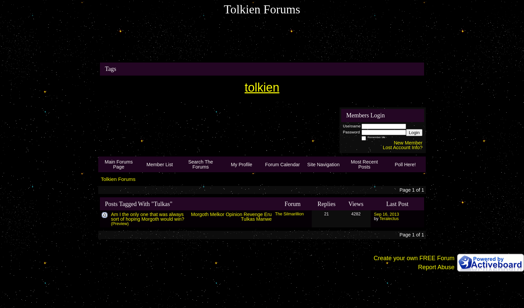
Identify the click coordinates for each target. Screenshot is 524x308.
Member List (159, 164)
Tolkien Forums (118, 179)
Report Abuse (436, 267)
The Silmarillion (289, 214)
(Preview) (120, 223)
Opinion (234, 214)
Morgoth (200, 214)
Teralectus (389, 218)
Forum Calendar (282, 164)
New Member (408, 142)
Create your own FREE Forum (414, 258)
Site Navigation (323, 164)
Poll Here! (405, 164)
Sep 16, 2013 (386, 214)
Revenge (253, 214)
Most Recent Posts (364, 164)
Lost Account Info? (402, 147)
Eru (268, 214)
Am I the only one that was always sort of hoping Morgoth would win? (147, 217)
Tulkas (248, 219)
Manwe (264, 219)
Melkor (217, 214)
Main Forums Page (119, 164)
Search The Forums (200, 164)
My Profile (241, 164)
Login (414, 132)
